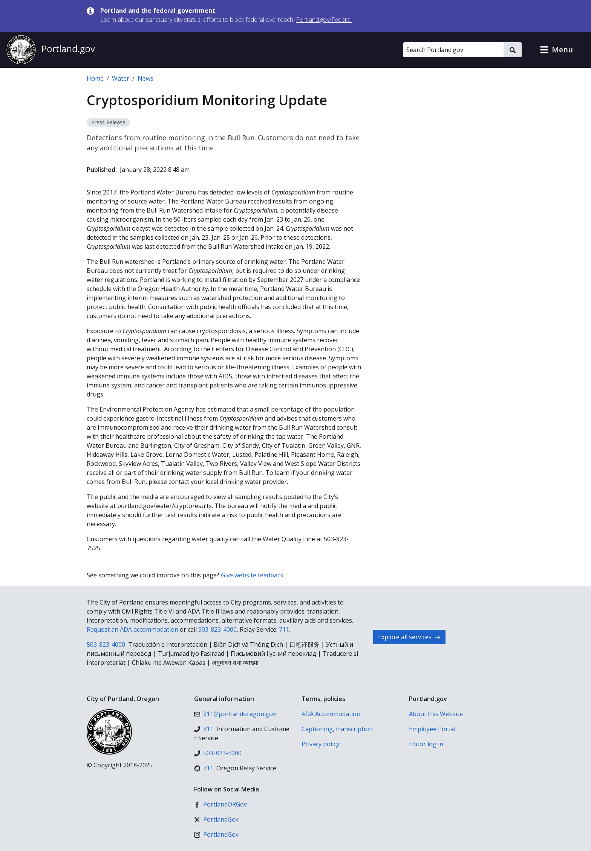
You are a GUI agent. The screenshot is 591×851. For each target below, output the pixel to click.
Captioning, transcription (337, 729)
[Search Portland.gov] (453, 49)
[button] (556, 49)
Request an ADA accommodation (132, 629)
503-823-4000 (217, 629)
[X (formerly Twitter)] (216, 819)
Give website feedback (252, 575)
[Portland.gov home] (50, 50)
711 (284, 629)
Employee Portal (432, 729)
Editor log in (426, 744)
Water (120, 78)
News (145, 78)
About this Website (436, 714)
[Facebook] (220, 804)
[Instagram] (216, 834)
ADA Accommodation (331, 714)
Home (95, 78)
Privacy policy (320, 744)
